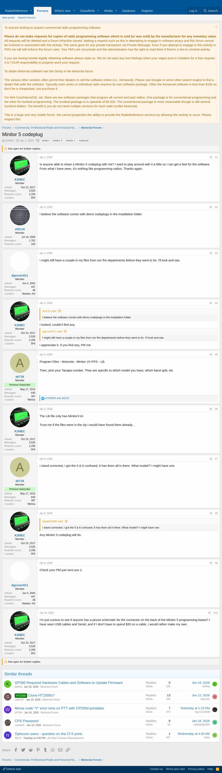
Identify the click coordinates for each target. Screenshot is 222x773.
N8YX (18, 738)
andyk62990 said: (52, 521)
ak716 (20, 376)
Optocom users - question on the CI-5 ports (48, 734)
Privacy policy (196, 769)
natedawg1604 (201, 724)
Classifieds (87, 10)
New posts (8, 17)
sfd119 (20, 229)
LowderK (19, 725)
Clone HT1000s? (41, 695)
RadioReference (16, 10)
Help (210, 769)
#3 (216, 253)
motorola (84, 140)
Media (108, 10)
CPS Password (26, 721)
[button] (31, 11)
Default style (12, 769)
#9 (216, 563)
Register (147, 10)
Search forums (27, 17)
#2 (216, 207)
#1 (216, 157)
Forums (42, 10)
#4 (216, 303)
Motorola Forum (49, 686)
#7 (216, 458)
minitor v (70, 140)
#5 (216, 354)
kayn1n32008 (202, 711)
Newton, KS (28, 293)
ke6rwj (18, 686)
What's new (62, 10)
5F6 (33, 197)
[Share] (211, 157)
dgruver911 (19, 275)
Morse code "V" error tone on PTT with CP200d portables (59, 708)
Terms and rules (175, 769)
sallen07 (19, 699)
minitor (45, 140)
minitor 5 (57, 140)
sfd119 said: (49, 311)
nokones (205, 699)
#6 (216, 409)
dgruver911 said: (52, 331)
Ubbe (207, 737)
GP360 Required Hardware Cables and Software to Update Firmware (69, 683)
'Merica (31, 399)
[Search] (210, 11)
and (57, 398)
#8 (216, 513)
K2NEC (9, 140)
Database (128, 10)
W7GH (18, 712)
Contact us (156, 769)
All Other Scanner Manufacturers (65, 738)
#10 (216, 612)
